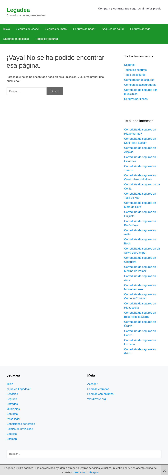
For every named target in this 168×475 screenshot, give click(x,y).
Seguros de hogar (84, 29)
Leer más (79, 472)
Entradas (12, 404)
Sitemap (12, 438)
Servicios (12, 394)
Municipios (13, 409)
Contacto (12, 413)
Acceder (92, 384)
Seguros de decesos (16, 38)
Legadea (18, 10)
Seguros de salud (113, 29)
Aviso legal (13, 419)
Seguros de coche (27, 29)
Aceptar (94, 472)
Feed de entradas (98, 389)
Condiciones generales (21, 423)
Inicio (6, 29)
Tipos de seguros (135, 74)
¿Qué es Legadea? (19, 389)
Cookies (12, 433)
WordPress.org (96, 399)
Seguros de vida (140, 29)
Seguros (129, 64)
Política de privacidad (20, 429)
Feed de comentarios (100, 394)
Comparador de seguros (139, 79)
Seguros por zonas (136, 99)
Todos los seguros (46, 38)
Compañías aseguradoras (140, 84)
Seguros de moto (56, 29)
